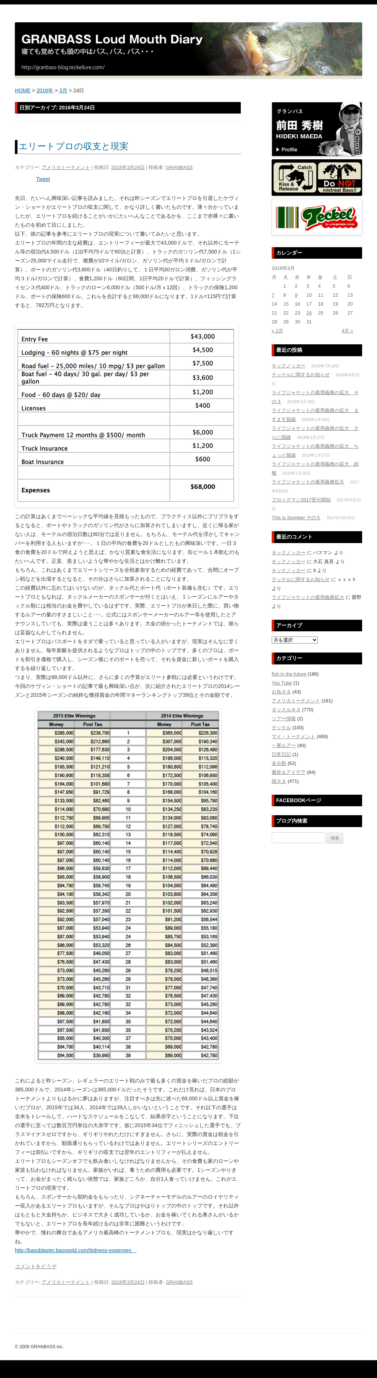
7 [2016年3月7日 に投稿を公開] (273, 295)
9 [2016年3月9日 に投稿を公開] (296, 295)
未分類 (279, 763)
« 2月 (277, 331)
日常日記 (281, 754)
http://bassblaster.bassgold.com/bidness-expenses (76, 1250)
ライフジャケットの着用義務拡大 (308, 482)
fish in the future (289, 674)
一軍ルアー (284, 745)
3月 (63, 90)
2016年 (44, 90)
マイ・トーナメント (293, 736)
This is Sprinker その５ (296, 517)
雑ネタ (279, 781)
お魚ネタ (281, 692)
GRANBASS (179, 167)
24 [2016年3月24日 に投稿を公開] (308, 313)
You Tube (282, 683)
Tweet (43, 179)
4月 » (347, 331)
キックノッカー (289, 366)
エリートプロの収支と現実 (73, 146)
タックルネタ (286, 709)
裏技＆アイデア (289, 772)
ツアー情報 (284, 718)
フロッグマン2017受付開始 (301, 500)
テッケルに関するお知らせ (301, 374)
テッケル (281, 727)
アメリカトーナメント (66, 167)
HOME (23, 90)
